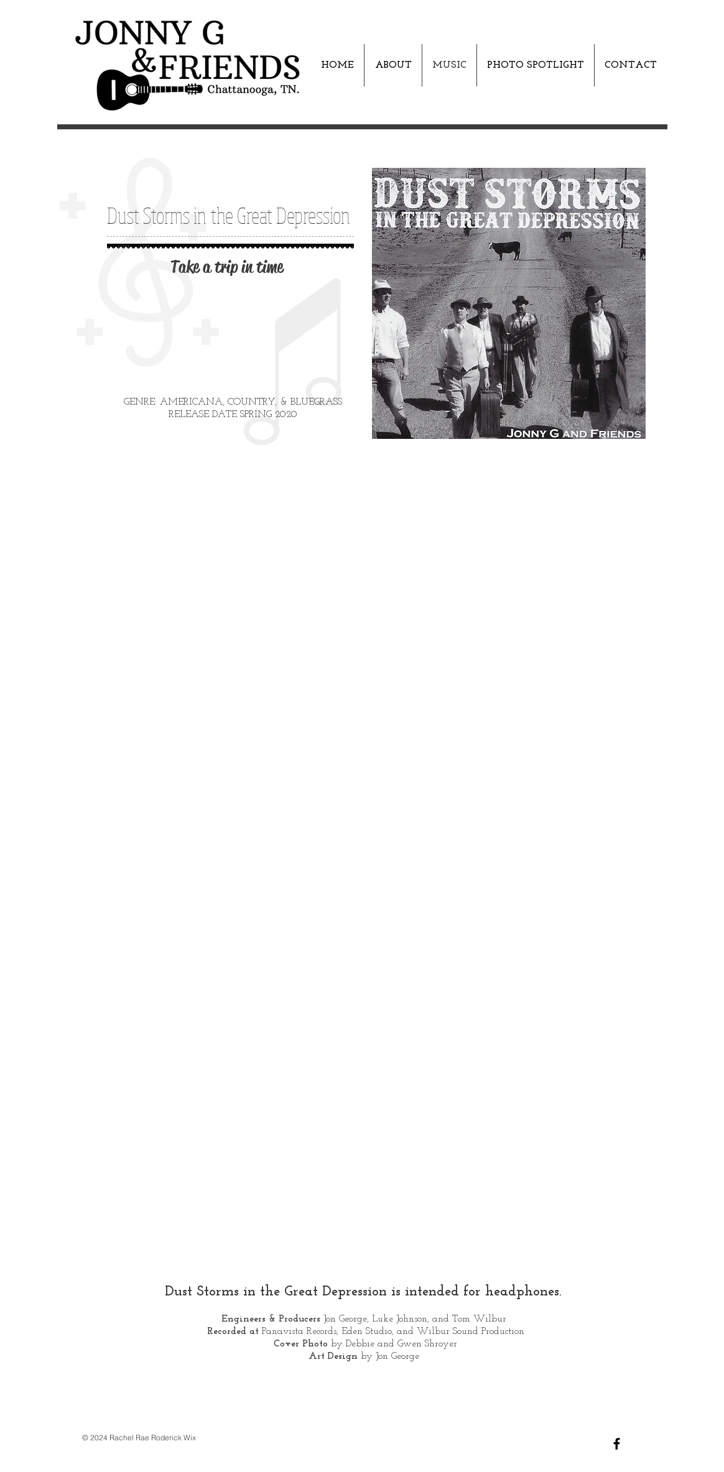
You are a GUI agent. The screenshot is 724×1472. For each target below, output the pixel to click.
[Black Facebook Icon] (616, 1443)
